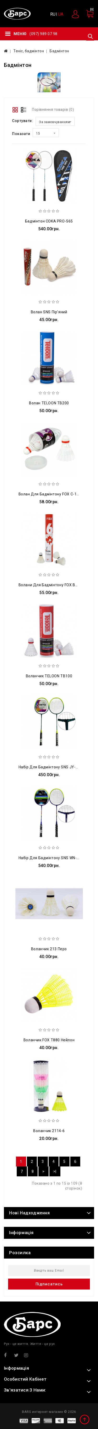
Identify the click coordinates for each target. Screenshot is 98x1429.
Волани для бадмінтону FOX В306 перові (57, 585)
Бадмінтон (59, 51)
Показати (21, 134)
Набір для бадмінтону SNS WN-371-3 (53, 858)
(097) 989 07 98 (43, 34)
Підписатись (49, 1284)
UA (60, 14)
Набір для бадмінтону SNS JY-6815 (52, 767)
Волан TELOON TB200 (49, 403)
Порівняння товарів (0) (53, 109)
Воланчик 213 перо (49, 949)
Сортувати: (22, 121)
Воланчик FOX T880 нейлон (49, 1040)
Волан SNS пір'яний (49, 312)
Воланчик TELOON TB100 (49, 676)
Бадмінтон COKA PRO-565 (49, 221)
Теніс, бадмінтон (28, 51)
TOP (85, 1420)
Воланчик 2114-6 (49, 1131)
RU (52, 14)
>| (54, 1171)
